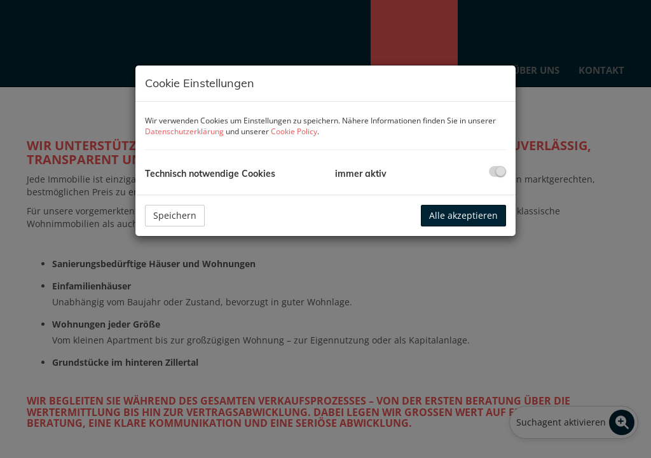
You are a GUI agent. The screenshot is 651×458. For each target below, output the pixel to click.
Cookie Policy (294, 131)
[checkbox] (497, 171)
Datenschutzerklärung (184, 131)
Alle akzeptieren (463, 215)
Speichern (174, 215)
